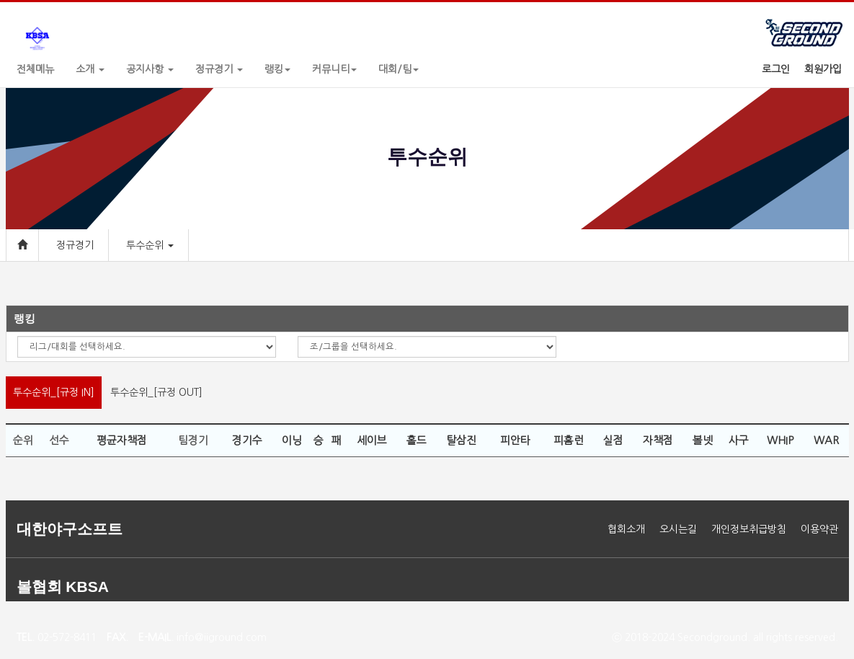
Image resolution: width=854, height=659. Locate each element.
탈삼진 (461, 440)
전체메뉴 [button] (35, 69)
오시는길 (678, 529)
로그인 (776, 69)
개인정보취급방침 (748, 529)
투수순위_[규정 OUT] (156, 392)
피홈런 (568, 440)
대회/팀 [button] (398, 69)
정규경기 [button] (219, 69)
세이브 (372, 440)
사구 (739, 440)
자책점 (658, 440)
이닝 (292, 440)
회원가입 (823, 69)
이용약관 (819, 529)
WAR (826, 440)
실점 (613, 440)
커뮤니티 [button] (334, 69)
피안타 (515, 440)
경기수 (247, 440)
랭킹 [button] (277, 69)
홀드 (416, 440)
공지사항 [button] (150, 69)
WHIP (780, 440)
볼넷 (703, 440)
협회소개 (626, 529)
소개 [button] (90, 69)
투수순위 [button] (150, 245)
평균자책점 (122, 440)
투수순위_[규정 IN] (53, 392)
